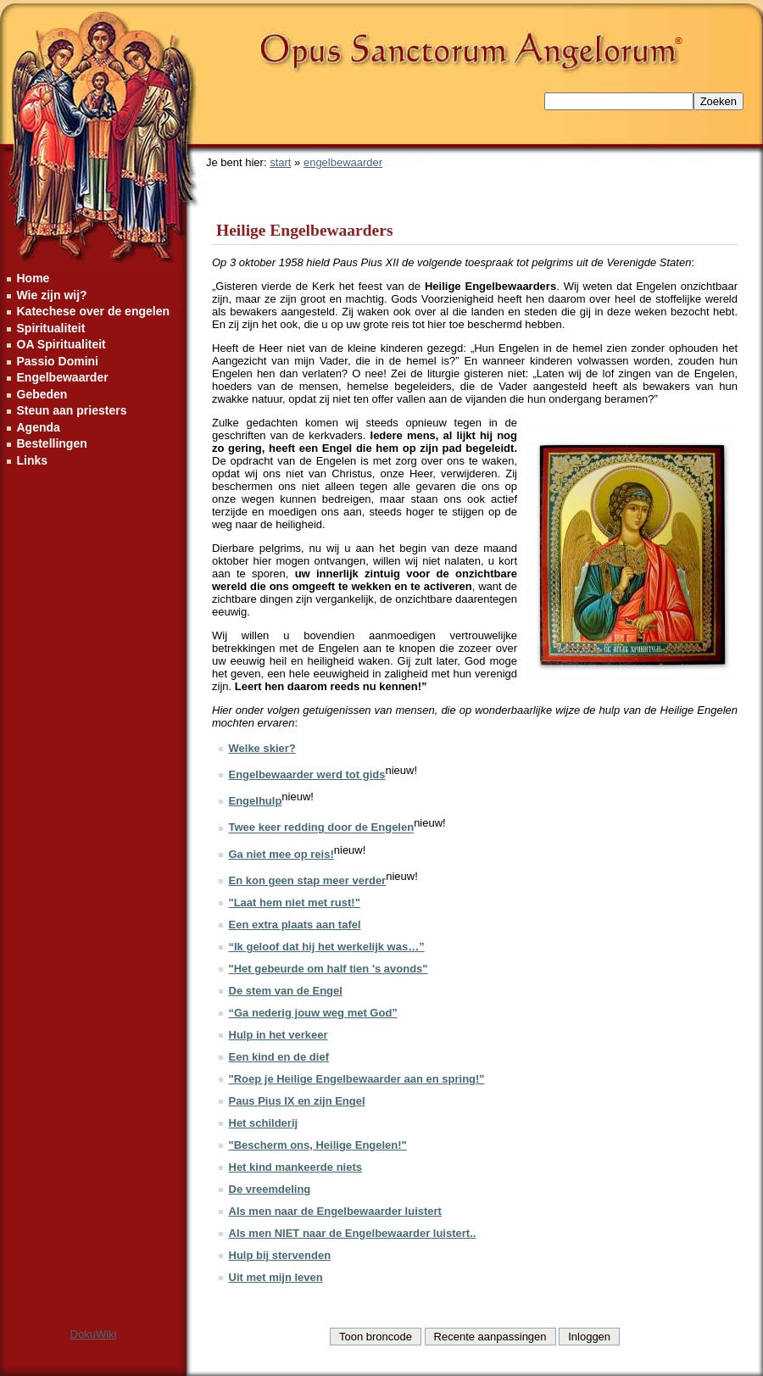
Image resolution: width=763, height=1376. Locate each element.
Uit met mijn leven (276, 1277)
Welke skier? (262, 748)
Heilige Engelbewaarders (304, 230)
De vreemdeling (270, 1189)
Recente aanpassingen (490, 1336)
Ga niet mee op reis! (281, 854)
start (280, 162)
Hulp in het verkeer (278, 1034)
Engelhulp (255, 800)
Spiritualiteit (51, 328)
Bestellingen (52, 443)
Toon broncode (375, 1336)
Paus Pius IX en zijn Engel (297, 1101)
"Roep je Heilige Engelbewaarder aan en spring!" (357, 1078)
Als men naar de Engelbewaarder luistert (335, 1211)
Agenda (38, 427)
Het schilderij (263, 1123)
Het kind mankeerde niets (296, 1167)
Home (33, 278)
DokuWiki (93, 1334)
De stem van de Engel (286, 990)
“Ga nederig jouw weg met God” (313, 1012)
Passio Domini (57, 361)
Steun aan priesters (72, 410)
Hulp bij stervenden (280, 1255)
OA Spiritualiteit (61, 344)
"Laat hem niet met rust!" (294, 902)
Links (32, 460)
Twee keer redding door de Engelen (322, 828)
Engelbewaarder (63, 377)
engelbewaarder (343, 162)
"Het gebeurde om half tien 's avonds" (328, 968)
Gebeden (42, 394)
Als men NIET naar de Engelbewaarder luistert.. (352, 1233)
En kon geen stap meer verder (308, 880)
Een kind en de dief (279, 1056)
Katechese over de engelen (93, 311)
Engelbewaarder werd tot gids (307, 774)
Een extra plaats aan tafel (295, 924)
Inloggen (589, 1336)
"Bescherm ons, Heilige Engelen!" (318, 1145)
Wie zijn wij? (52, 295)
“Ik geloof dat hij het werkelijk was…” (327, 946)
